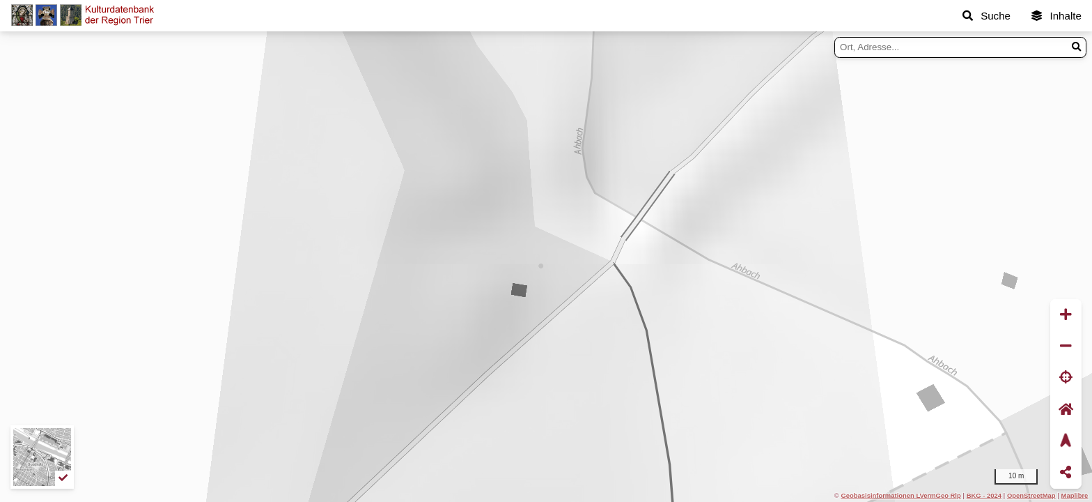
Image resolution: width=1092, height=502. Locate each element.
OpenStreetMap (1031, 495)
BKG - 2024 (984, 495)
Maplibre (1075, 495)
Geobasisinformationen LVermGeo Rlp (900, 495)
